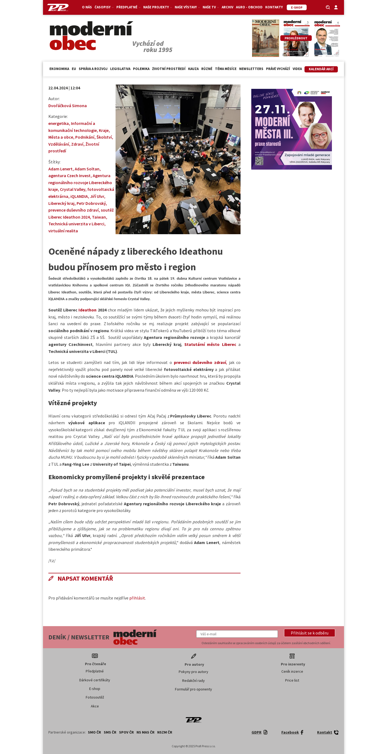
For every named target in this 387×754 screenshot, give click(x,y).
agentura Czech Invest (69, 175)
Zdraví (77, 144)
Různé (206, 68)
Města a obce (60, 137)
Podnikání (84, 137)
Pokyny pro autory (193, 671)
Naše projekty (157, 7)
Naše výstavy (187, 7)
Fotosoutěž (95, 697)
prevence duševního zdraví (73, 210)
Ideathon (87, 310)
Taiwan (99, 217)
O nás (87, 7)
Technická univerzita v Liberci (76, 223)
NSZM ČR (164, 732)
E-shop (94, 688)
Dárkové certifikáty (94, 680)
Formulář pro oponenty (193, 689)
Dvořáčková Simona (67, 105)
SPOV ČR (126, 732)
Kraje (104, 130)
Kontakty (274, 7)
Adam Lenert (60, 168)
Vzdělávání (58, 144)
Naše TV (211, 7)
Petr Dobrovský (91, 203)
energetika (58, 123)
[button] (309, 633)
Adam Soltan (87, 168)
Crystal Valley (72, 189)
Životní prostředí (168, 68)
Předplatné (128, 7)
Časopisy (104, 7)
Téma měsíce (225, 68)
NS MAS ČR (146, 732)
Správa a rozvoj (93, 68)
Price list (292, 680)
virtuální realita (63, 230)
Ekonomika (59, 68)
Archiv (227, 7)
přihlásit (137, 598)
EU (74, 68)
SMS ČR (110, 732)
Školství (104, 137)
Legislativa (120, 68)
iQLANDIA (79, 196)
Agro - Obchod (249, 7)
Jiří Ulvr (97, 196)
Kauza (193, 68)
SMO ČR (94, 732)
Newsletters (251, 68)
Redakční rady (193, 680)
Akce (95, 706)
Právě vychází (278, 68)
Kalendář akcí (321, 69)
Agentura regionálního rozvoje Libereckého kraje (80, 182)
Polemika (141, 68)
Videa (297, 68)
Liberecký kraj (61, 203)
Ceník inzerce (292, 671)
